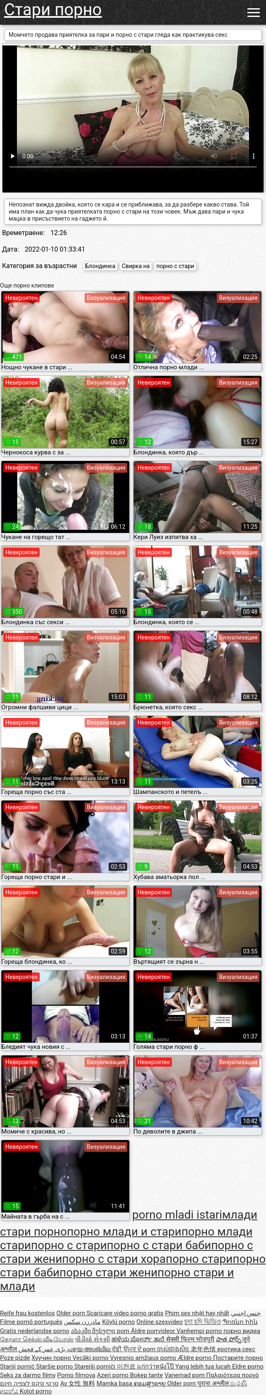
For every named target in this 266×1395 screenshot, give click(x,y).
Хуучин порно (51, 1358)
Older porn (71, 1313)
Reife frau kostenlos (27, 1313)
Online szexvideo (159, 1322)
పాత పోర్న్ (229, 1339)
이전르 (127, 1366)
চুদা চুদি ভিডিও (202, 1322)
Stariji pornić (18, 1366)
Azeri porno (113, 1375)
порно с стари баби (159, 1245)
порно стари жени (108, 1272)
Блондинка (100, 266)
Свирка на (136, 266)
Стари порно (53, 9)
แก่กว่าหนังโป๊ (156, 1366)
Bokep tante (146, 1375)
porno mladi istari (177, 1215)
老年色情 (204, 1349)
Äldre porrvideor (153, 1331)
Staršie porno (55, 1366)
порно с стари (175, 266)
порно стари (199, 1259)
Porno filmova (76, 1375)
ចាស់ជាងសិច (174, 1349)
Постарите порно (238, 1358)
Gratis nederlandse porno (34, 1331)
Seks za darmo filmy (28, 1375)
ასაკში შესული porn (101, 1331)
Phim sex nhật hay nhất (197, 1313)
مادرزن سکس (82, 1322)
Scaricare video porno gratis (125, 1313)
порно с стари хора (114, 1259)
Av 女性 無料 (77, 1383)
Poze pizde (15, 1358)
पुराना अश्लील (213, 1383)
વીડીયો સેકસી (92, 1339)
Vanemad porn (185, 1375)
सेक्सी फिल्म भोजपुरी (190, 1339)
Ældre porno (195, 1358)
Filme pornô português (31, 1322)
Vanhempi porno (200, 1331)
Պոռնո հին (240, 1322)
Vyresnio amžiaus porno (144, 1358)
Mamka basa (115, 1383)
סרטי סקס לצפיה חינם (29, 1383)
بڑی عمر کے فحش (43, 1349)
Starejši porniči (95, 1366)
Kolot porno (36, 1391)
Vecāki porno (91, 1358)
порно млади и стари (124, 1231)
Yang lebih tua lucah (203, 1366)
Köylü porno (118, 1322)
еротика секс (236, 1349)
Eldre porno (248, 1366)
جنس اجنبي (246, 1313)
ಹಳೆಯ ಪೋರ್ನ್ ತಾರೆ (139, 1339)
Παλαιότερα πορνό (232, 1375)
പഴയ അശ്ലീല (89, 1349)
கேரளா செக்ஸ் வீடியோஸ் (37, 1339)
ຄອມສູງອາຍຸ (150, 1383)
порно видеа (241, 1331)
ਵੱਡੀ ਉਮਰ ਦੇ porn (134, 1349)
